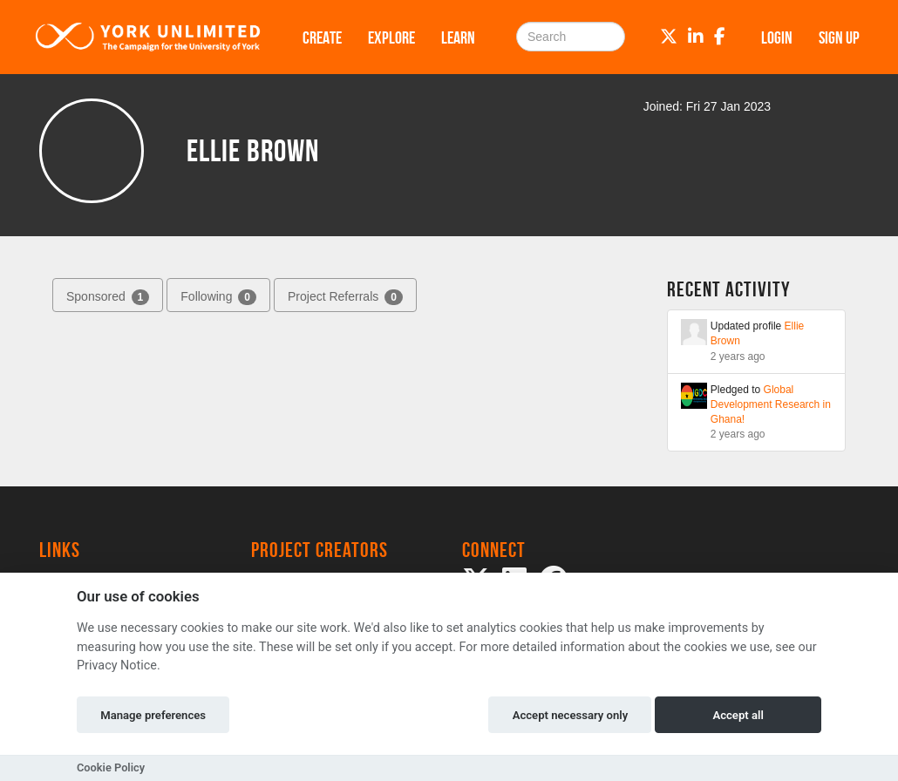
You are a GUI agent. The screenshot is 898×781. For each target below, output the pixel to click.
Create (322, 37)
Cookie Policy (111, 767)
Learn (458, 37)
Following (218, 297)
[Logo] (148, 37)
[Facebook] (720, 36)
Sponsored (107, 297)
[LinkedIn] (696, 36)
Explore (391, 37)
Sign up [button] (839, 37)
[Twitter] (669, 36)
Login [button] (777, 37)
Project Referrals (345, 297)
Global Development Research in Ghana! (771, 404)
